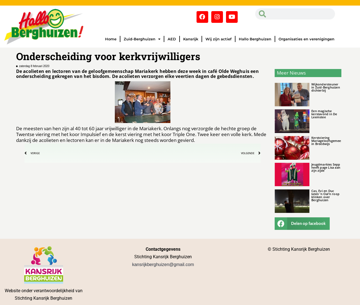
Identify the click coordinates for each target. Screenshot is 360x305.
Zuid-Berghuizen (142, 39)
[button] (302, 223)
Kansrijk (190, 39)
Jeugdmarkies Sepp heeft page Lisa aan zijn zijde (325, 167)
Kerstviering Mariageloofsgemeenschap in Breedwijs (331, 141)
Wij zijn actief (218, 39)
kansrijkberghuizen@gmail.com (163, 264)
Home (110, 39)
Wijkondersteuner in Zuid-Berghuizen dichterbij (325, 87)
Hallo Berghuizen (255, 39)
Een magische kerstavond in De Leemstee (324, 114)
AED (172, 39)
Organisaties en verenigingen (306, 39)
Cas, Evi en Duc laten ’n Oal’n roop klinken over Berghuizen (325, 195)
